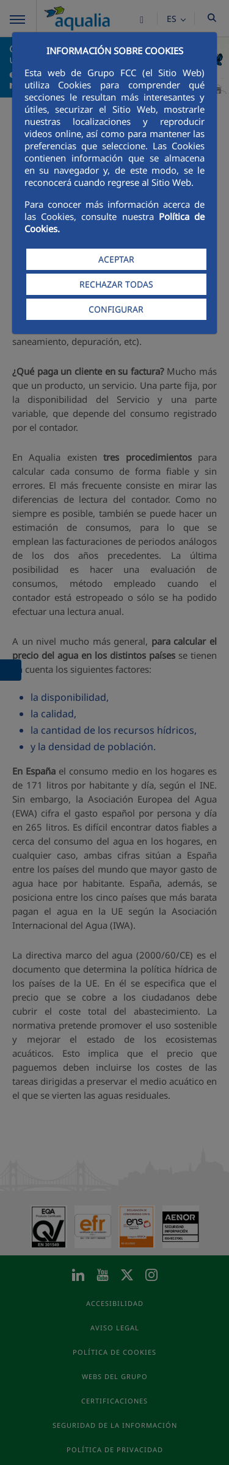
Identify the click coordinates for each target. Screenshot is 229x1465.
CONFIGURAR (116, 309)
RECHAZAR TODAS (116, 284)
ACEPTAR (116, 259)
